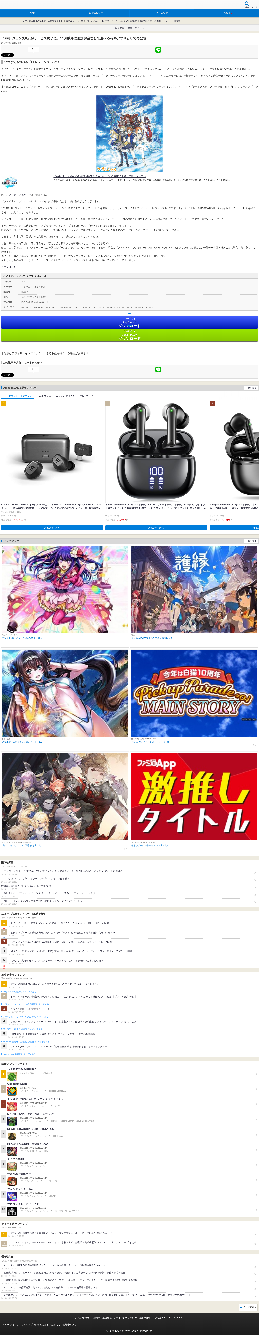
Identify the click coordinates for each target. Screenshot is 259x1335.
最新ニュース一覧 (74, 21)
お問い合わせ (82, 1317)
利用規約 (95, 1317)
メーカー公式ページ (20, 194)
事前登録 (119, 28)
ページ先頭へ (249, 1307)
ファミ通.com (159, 1317)
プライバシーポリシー (125, 1317)
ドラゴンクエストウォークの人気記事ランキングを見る (26, 1004)
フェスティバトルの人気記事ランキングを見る (22, 1029)
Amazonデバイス (65, 396)
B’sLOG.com (175, 1317)
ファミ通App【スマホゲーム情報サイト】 (43, 21)
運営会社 (107, 1317)
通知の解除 (144, 1317)
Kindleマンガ (44, 396)
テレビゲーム (87, 396)
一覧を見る (251, 388)
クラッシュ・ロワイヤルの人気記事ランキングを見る (25, 1017)
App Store (129, 322)
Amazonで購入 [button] (52, 527)
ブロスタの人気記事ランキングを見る (19, 1054)
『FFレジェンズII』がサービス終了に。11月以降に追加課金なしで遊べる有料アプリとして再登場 (133, 21)
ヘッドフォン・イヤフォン (18, 396)
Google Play (129, 335)
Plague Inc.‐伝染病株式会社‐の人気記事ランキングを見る (26, 1042)
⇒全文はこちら (10, 266)
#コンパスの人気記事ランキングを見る (19, 992)
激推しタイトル (136, 28)
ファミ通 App (12, 5)
